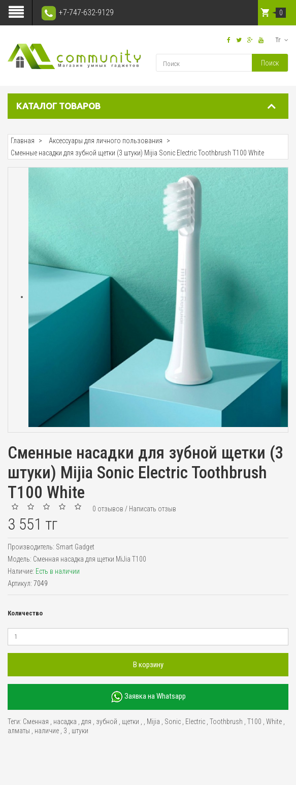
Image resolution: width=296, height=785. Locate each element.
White (274, 721)
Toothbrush (226, 721)
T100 (254, 721)
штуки (80, 731)
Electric (195, 721)
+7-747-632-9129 (77, 12)
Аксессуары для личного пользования (105, 141)
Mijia (153, 721)
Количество (25, 613)
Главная (23, 141)
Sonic (173, 721)
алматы (19, 731)
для (86, 721)
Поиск (270, 63)
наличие (47, 731)
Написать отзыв (152, 509)
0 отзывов (107, 509)
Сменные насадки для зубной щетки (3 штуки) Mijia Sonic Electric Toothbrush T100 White (137, 153)
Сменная (36, 721)
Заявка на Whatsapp (148, 697)
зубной (106, 721)
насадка (65, 721)
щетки (130, 721)
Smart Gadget (75, 547)
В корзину (148, 664)
